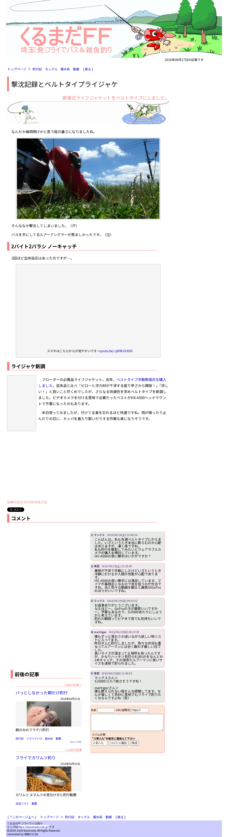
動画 (76, 69)
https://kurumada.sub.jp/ (33, 827)
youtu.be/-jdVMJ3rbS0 (116, 351)
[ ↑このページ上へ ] (22, 817)
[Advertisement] (88, 465)
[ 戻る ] (88, 69)
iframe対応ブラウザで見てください (127, 728)
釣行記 (37, 69)
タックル (51, 69)
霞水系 (65, 69)
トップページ (17, 69)
